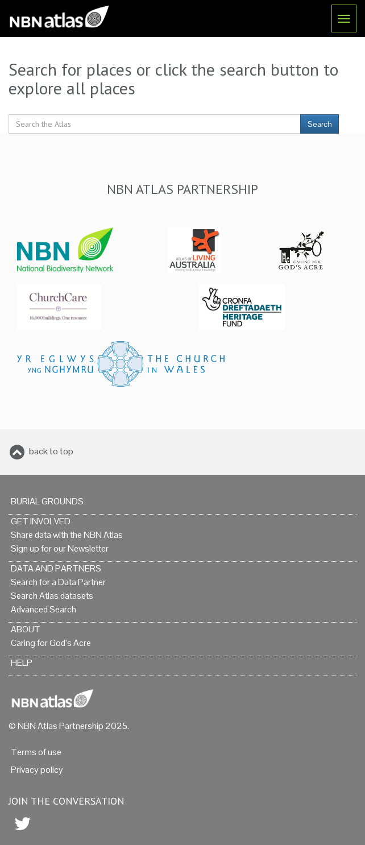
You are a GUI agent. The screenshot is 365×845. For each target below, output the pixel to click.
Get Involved (40, 521)
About (25, 629)
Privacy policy (37, 770)
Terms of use (36, 752)
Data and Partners (56, 568)
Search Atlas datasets (52, 596)
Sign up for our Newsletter (60, 548)
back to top (51, 451)
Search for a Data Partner (58, 582)
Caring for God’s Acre (51, 643)
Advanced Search (43, 609)
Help (21, 663)
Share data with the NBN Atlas (67, 535)
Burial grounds (47, 501)
